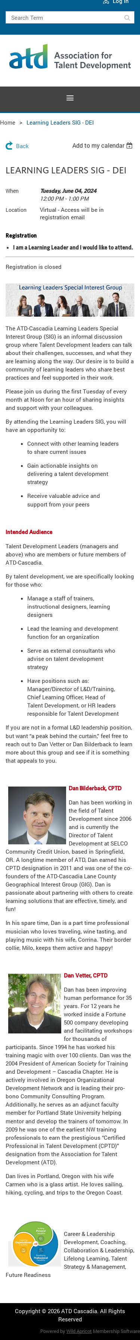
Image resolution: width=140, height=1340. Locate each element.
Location (16, 209)
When (12, 190)
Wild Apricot (79, 1331)
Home (7, 122)
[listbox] (103, 145)
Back (22, 146)
